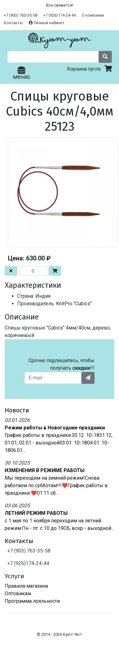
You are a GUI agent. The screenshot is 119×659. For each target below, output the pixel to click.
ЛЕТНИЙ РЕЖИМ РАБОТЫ (36, 513)
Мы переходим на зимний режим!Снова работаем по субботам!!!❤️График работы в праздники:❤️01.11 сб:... (56, 485)
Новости (17, 410)
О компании (93, 15)
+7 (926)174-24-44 (59, 15)
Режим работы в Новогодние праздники (55, 428)
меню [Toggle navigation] (21, 73)
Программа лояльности (32, 601)
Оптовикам (18, 593)
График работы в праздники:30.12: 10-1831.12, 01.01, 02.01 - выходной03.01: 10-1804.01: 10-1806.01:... (58, 442)
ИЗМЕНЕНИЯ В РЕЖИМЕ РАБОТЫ (45, 470)
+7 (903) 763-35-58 (20, 15)
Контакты (13, 22)
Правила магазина (26, 586)
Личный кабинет (47, 22)
